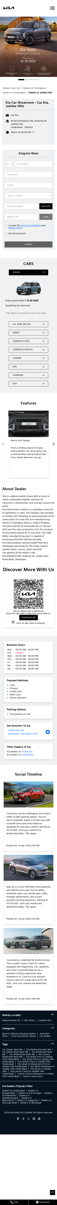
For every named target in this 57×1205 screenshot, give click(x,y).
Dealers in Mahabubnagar (16, 1096)
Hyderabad (27, 755)
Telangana (27, 751)
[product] (28, 196)
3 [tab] (28, 79)
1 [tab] (21, 79)
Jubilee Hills (45, 1020)
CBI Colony (29, 1020)
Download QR (29, 617)
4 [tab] (31, 79)
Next (53, 444)
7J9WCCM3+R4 (16, 730)
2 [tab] (26, 79)
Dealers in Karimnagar (29, 1093)
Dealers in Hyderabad (13, 1090)
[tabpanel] (28, 47)
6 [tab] (35, 79)
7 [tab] (38, 79)
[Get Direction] (47, 732)
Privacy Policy (15, 228)
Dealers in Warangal (30, 1102)
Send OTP (46, 206)
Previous (4, 444)
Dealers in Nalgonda (27, 1100)
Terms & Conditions (31, 225)
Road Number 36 (11, 1020)
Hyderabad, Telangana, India (23, 734)
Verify (45, 217)
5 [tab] (33, 79)
